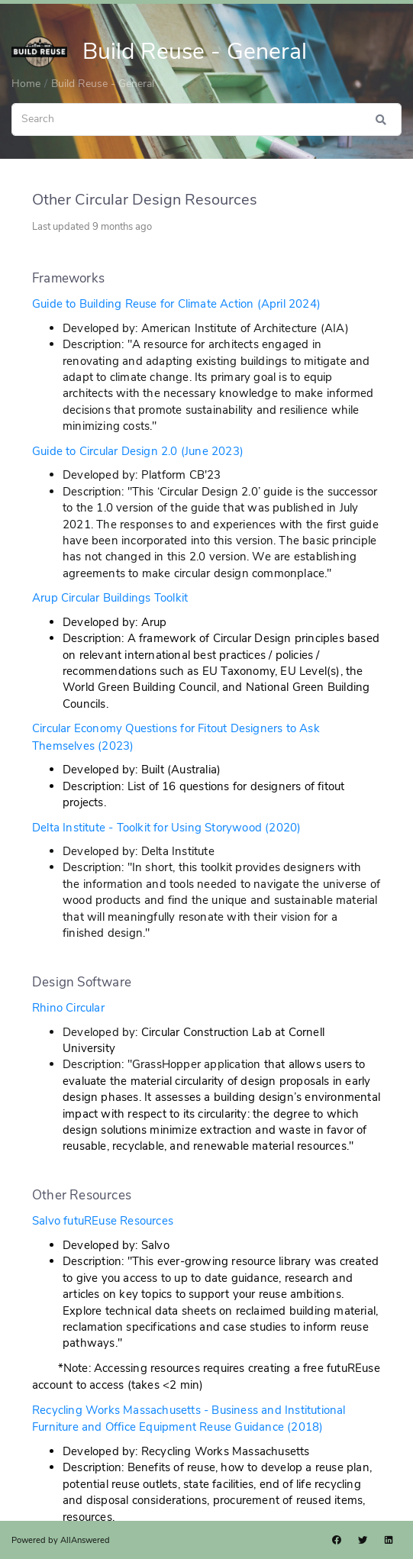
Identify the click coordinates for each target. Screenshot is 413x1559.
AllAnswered (85, 1540)
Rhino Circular (68, 1007)
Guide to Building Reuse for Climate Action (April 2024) (176, 303)
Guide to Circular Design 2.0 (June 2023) (138, 451)
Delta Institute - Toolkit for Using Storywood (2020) (166, 827)
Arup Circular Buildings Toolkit (110, 597)
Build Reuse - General (102, 83)
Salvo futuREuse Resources (102, 1220)
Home (25, 83)
